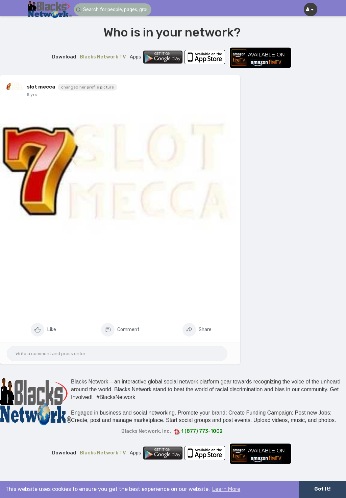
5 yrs (32, 94)
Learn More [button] (226, 489)
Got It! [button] (322, 489)
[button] (114, 9)
